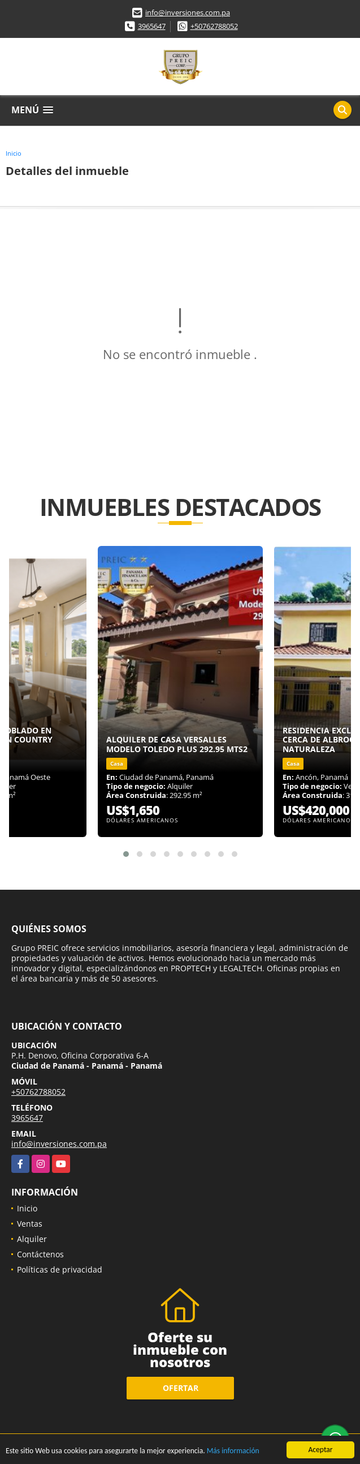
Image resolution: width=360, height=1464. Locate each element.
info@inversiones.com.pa (187, 12)
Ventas (29, 1223)
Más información (233, 1451)
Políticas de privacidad (59, 1269)
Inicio (13, 153)
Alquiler (32, 1238)
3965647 (152, 26)
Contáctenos (40, 1254)
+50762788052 (214, 26)
